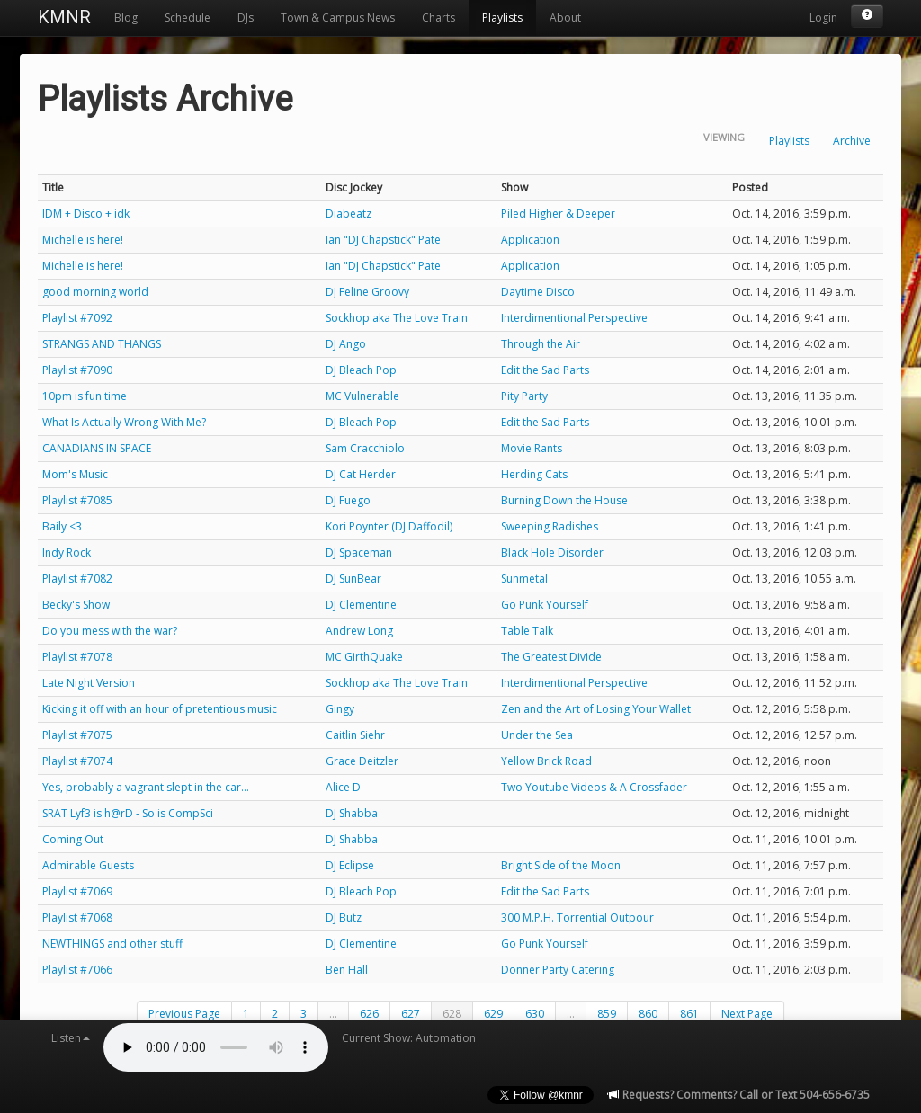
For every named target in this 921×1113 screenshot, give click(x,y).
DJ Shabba (352, 813)
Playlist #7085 (77, 500)
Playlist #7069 (77, 891)
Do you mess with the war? (109, 630)
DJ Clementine (361, 604)
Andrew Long (359, 630)
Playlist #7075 (77, 735)
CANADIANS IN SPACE (96, 448)
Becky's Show (76, 604)
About (565, 17)
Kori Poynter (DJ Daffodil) (389, 526)
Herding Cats (534, 474)
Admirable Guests (88, 865)
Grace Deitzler (362, 761)
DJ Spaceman (359, 552)
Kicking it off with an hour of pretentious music (159, 709)
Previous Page (184, 1013)
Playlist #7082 (77, 578)
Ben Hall (347, 969)
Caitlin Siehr (355, 735)
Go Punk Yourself (544, 604)
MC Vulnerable (362, 396)
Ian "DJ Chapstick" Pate (383, 239)
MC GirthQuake (364, 656)
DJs (245, 17)
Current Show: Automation (409, 1038)
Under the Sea (537, 735)
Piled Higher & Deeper (558, 213)
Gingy (340, 709)
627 (410, 1013)
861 (689, 1013)
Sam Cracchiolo (365, 448)
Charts (438, 17)
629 (493, 1013)
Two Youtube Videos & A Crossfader (594, 787)
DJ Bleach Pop (361, 370)
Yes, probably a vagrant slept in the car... (145, 787)
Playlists (502, 17)
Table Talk (527, 630)
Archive (852, 140)
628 (452, 1013)
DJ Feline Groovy (367, 291)
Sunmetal (524, 578)
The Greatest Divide (551, 656)
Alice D (343, 787)
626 (369, 1013)
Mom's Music (75, 474)
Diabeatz (348, 213)
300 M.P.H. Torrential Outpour (577, 917)
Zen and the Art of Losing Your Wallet (596, 709)
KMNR (64, 17)
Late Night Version (88, 682)
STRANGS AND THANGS (101, 344)
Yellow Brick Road (546, 761)
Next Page (747, 1013)
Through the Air (540, 344)
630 (534, 1013)
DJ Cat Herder (361, 474)
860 (648, 1013)
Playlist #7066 (77, 969)
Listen (70, 1038)
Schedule (187, 17)
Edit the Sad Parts (545, 370)
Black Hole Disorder (552, 552)
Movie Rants (531, 448)
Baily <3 (62, 526)
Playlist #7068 (77, 917)
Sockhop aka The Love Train (397, 317)
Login (823, 17)
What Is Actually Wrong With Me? (124, 422)
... (333, 1013)
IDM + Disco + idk (86, 213)
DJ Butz (344, 917)
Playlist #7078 (77, 656)
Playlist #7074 (77, 761)
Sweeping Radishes (549, 526)
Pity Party (524, 396)
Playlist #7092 (77, 317)
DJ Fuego (348, 500)
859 (606, 1013)
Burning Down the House (564, 500)
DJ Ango (346, 344)
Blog (126, 17)
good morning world (95, 291)
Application (530, 239)
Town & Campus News (338, 17)
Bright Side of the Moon (561, 865)
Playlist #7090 (77, 370)
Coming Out (72, 839)
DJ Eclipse (350, 865)
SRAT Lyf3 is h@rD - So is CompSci (127, 813)
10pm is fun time (84, 396)
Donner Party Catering (557, 969)
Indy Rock (66, 552)
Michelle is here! (82, 239)
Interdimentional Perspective (574, 317)
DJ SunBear (353, 578)
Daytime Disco (538, 291)
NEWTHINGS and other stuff (112, 943)
